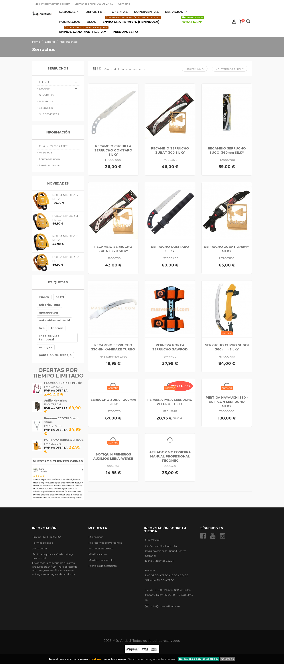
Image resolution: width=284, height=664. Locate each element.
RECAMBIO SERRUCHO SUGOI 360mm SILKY (227, 150)
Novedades (58, 183)
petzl (59, 297)
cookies (95, 659)
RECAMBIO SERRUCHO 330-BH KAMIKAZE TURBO (113, 347)
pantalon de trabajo (55, 355)
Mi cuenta (97, 528)
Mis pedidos (96, 537)
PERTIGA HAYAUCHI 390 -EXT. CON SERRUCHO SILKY (227, 402)
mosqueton (48, 312)
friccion (57, 328)
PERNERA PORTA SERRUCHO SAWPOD (170, 347)
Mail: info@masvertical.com (52, 3)
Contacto (124, 3)
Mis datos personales (101, 560)
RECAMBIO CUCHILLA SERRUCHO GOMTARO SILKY (113, 150)
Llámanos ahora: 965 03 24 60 (94, 3)
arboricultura (49, 304)
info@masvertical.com (165, 606)
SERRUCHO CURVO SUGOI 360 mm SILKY (227, 347)
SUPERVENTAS (49, 114)
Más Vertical (46, 101)
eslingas (45, 347)
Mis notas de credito (101, 548)
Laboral (44, 82)
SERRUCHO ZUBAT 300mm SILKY (113, 402)
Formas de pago (49, 159)
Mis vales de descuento (103, 565)
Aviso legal (46, 152)
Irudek (44, 297)
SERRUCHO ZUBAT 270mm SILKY (226, 249)
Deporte (44, 88)
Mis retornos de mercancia (105, 542)
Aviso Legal (39, 548)
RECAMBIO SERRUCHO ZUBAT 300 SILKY (170, 150)
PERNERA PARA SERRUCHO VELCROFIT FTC (170, 402)
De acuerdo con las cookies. (198, 658)
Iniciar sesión (234, 21)
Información (58, 132)
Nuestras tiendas (49, 165)
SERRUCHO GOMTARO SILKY (170, 249)
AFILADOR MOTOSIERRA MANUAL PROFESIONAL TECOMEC (170, 456)
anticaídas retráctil (54, 320)
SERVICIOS (46, 95)
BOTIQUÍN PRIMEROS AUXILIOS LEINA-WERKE (113, 456)
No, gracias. (227, 658)
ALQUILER (46, 107)
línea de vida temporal (49, 337)
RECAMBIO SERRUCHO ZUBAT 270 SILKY (113, 249)
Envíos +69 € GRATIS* (53, 146)
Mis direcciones (98, 554)
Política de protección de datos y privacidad (52, 556)
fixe (42, 328)
